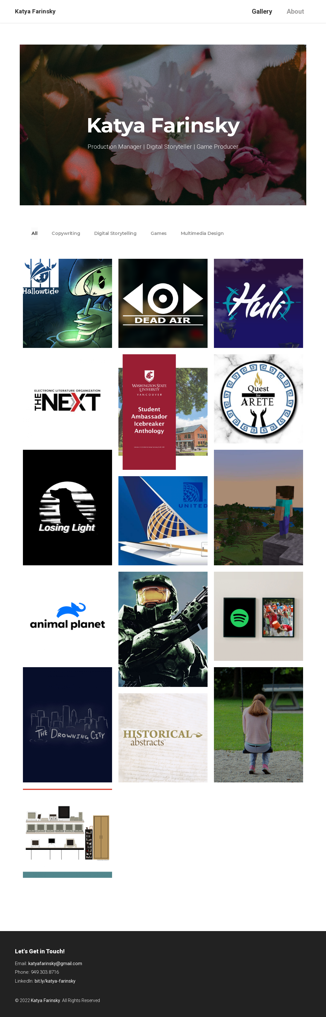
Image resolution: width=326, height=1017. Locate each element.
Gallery (262, 11)
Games (180, 233)
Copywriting (74, 233)
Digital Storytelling (130, 233)
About (295, 11)
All (37, 233)
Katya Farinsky (35, 11)
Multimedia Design (231, 233)
